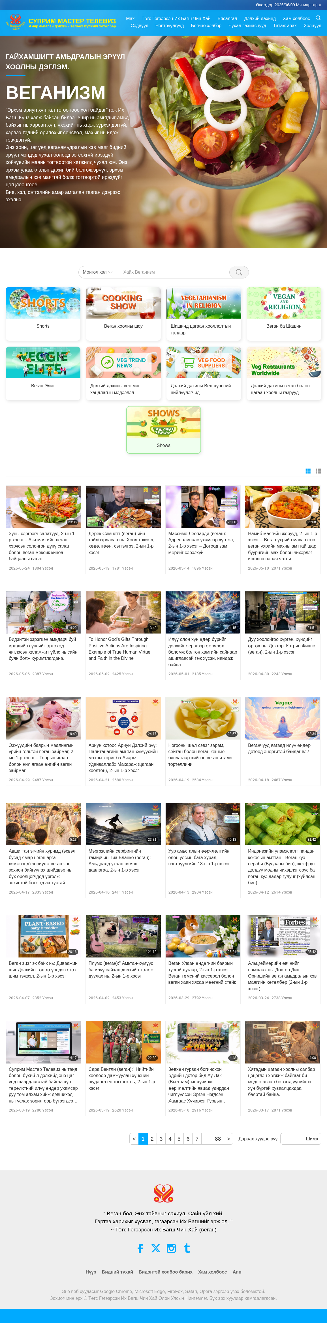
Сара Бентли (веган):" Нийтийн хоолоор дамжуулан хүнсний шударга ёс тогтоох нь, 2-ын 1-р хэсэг (122, 1079)
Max (130, 18)
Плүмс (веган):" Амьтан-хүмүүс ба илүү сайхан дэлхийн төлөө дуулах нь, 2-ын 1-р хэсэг (121, 969)
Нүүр (91, 1272)
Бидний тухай (117, 1272)
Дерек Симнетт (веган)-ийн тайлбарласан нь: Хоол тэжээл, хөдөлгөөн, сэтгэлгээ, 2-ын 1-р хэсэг (122, 543)
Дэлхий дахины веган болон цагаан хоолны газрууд (280, 389)
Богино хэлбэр (206, 25)
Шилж (312, 1138)
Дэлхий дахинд (260, 18)
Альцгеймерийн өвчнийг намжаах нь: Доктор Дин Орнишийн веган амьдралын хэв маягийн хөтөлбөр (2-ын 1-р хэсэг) (282, 976)
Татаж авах (285, 25)
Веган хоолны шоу (123, 326)
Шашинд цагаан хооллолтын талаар (201, 330)
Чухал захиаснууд (247, 25)
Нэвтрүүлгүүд (169, 25)
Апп (237, 1272)
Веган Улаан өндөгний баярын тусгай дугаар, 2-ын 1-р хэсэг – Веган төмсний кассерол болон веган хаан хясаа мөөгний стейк (202, 973)
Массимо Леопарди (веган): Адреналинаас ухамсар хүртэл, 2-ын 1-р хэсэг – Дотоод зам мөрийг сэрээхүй (201, 543)
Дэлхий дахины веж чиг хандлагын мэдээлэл (115, 389)
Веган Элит (43, 385)
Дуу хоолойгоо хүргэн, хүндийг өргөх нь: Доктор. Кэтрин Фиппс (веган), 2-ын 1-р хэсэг (281, 645)
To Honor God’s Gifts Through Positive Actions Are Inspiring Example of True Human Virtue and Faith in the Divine (119, 649)
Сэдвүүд (140, 25)
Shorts (43, 326)
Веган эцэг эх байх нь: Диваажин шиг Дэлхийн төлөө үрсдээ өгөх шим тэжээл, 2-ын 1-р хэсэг (43, 969)
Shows (163, 445)
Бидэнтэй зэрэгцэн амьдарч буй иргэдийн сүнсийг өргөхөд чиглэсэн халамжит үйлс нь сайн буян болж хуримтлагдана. (43, 649)
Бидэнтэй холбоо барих (166, 1272)
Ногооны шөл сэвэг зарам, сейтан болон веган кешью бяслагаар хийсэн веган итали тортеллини (200, 755)
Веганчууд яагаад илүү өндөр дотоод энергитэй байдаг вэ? (279, 748)
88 (218, 1139)
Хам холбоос (296, 18)
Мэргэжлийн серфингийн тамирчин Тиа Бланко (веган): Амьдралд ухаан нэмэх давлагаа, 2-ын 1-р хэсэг (120, 860)
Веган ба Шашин (284, 326)
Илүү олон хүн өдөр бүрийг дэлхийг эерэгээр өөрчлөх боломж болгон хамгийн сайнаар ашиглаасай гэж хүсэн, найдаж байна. (202, 652)
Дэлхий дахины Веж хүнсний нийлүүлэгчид (201, 389)
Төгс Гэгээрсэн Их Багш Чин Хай (176, 18)
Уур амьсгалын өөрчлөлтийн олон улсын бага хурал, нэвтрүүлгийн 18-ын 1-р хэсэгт (200, 857)
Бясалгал (227, 18)
